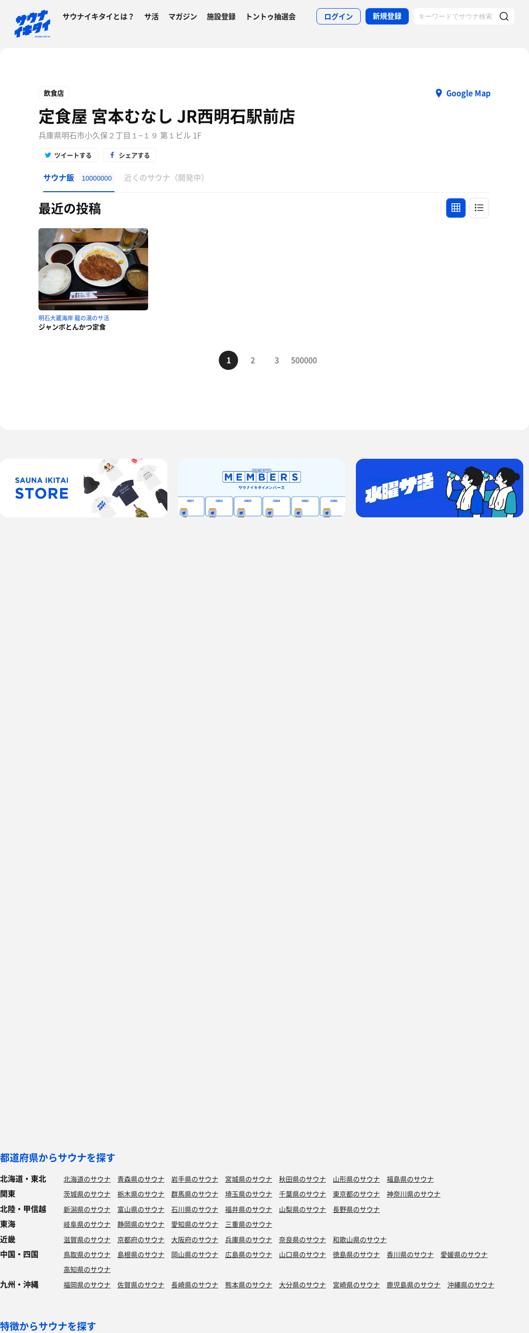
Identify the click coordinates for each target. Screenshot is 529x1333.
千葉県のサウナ (302, 1193)
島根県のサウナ (140, 1254)
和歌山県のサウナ (360, 1239)
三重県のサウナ (248, 1224)
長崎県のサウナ (194, 1284)
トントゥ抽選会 (270, 16)
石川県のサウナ (194, 1209)
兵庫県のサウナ (248, 1239)
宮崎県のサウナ (356, 1284)
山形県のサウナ (356, 1179)
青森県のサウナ (140, 1179)
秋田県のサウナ (302, 1179)
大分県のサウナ (302, 1284)
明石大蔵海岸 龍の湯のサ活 (73, 318)
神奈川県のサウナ (414, 1193)
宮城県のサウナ (248, 1179)
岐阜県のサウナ (87, 1224)
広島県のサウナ (248, 1254)
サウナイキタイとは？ (99, 16)
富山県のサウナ (140, 1209)
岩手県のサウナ (194, 1179)
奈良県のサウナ (302, 1239)
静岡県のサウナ (140, 1224)
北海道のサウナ (87, 1179)
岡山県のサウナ (194, 1254)
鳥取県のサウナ (87, 1254)
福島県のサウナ (410, 1179)
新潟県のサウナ (87, 1209)
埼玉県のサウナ (248, 1193)
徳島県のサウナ (356, 1254)
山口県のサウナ (302, 1254)
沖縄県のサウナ (470, 1284)
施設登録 (221, 16)
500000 (300, 360)
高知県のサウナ (87, 1269)
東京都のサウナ (356, 1193)
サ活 (151, 16)
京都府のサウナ (140, 1239)
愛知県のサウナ (194, 1224)
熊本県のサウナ (248, 1284)
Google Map (468, 92)
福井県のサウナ (248, 1209)
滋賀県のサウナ (87, 1239)
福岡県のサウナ (87, 1284)
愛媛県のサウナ (464, 1254)
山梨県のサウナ (302, 1209)
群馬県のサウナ (194, 1193)
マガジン (182, 16)
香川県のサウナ (410, 1254)
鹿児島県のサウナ (414, 1284)
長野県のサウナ (356, 1209)
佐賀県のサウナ (140, 1284)
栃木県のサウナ (140, 1193)
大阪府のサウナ (194, 1239)
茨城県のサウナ (87, 1193)
